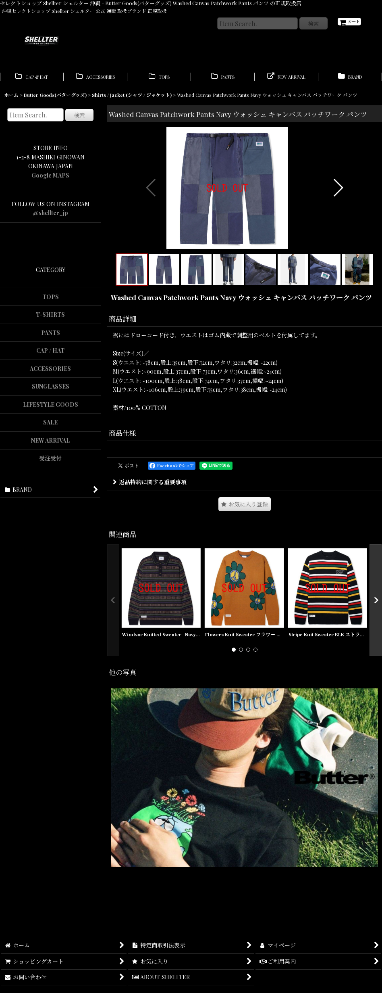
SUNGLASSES (50, 390)
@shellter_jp (50, 216)
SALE (50, 426)
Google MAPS (50, 178)
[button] (151, 208)
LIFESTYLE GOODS (50, 408)
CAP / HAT (50, 354)
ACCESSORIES (50, 372)
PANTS (50, 336)
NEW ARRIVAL (50, 443)
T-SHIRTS (50, 318)
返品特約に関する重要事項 (150, 519)
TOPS (50, 300)
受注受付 (50, 462)
